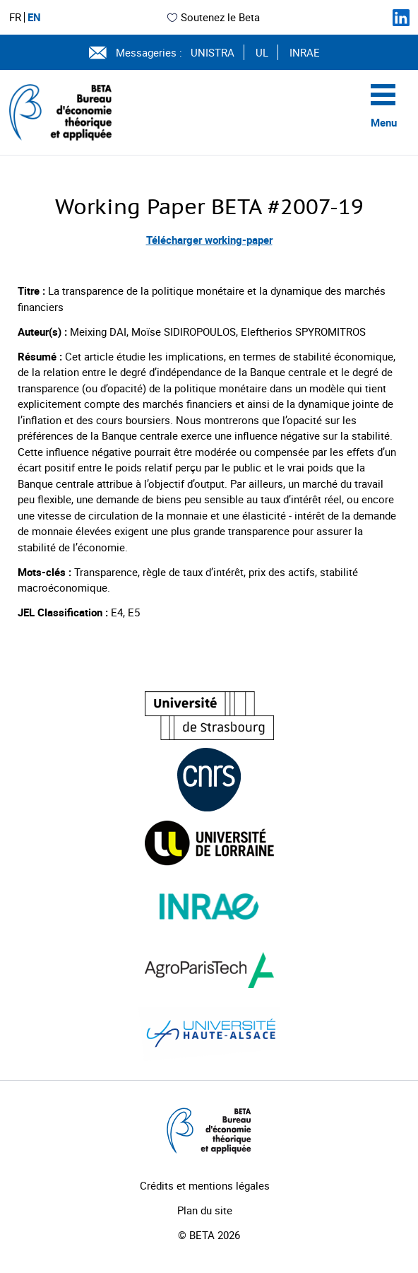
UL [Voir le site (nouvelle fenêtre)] (262, 52)
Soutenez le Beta (213, 17)
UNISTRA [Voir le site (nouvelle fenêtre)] (212, 52)
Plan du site (204, 1210)
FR (15, 17)
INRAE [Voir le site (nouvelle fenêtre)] (304, 52)
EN (34, 17)
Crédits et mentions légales (205, 1185)
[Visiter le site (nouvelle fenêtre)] (209, 715)
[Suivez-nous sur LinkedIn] (401, 17)
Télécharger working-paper (209, 240)
